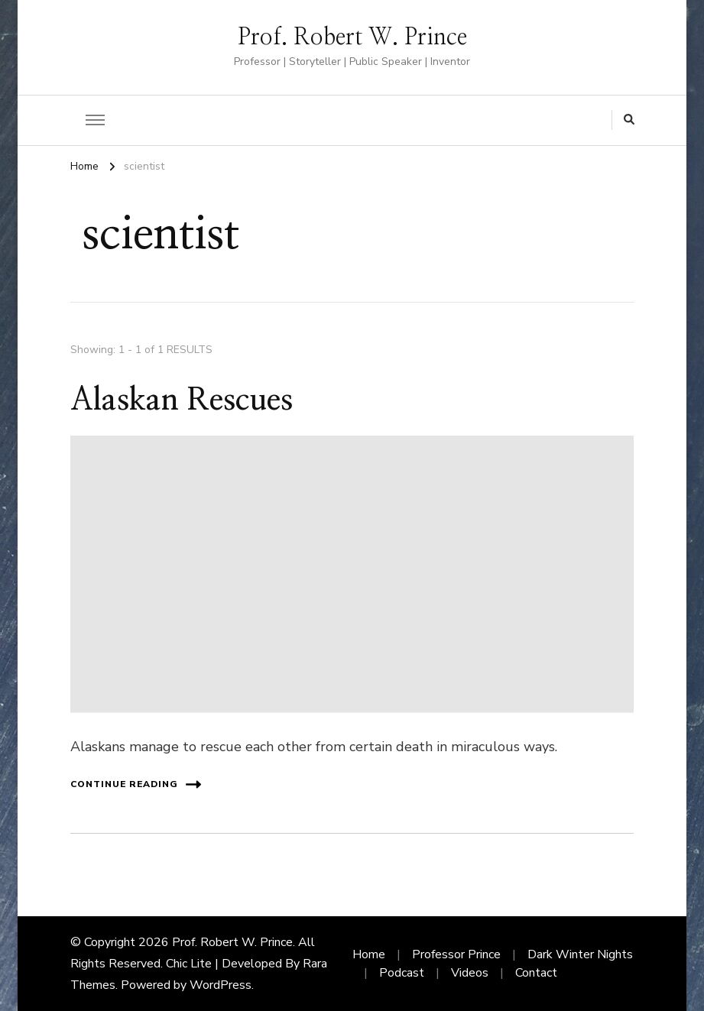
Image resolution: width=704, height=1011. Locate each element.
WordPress (220, 985)
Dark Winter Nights (580, 954)
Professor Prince (456, 954)
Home (368, 954)
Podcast (401, 972)
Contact (536, 972)
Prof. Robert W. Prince (352, 37)
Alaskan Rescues (181, 400)
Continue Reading (135, 784)
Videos (469, 972)
